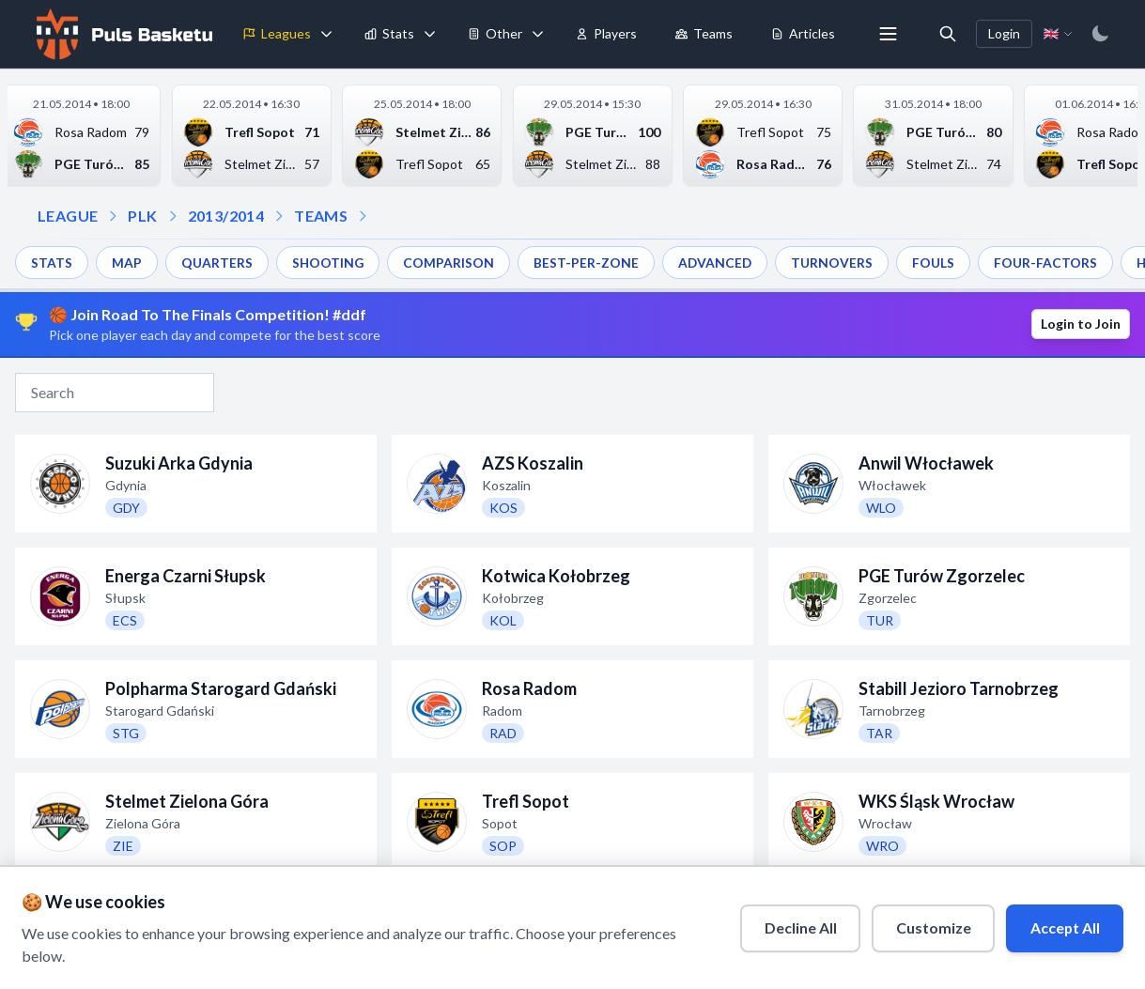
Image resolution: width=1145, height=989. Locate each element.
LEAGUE (68, 215)
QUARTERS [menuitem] (217, 262)
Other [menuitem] (494, 33)
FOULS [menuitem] (937, 262)
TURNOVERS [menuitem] (835, 262)
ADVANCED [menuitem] (717, 262)
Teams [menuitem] (703, 33)
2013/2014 (226, 215)
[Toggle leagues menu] (325, 33)
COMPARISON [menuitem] (450, 262)
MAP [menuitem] (127, 262)
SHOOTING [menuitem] (328, 262)
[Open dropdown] (362, 216)
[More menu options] (887, 34)
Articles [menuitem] (802, 33)
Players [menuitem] (606, 33)
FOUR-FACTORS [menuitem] (1049, 262)
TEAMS (321, 215)
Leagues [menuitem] (276, 33)
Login (1004, 33)
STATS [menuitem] (51, 262)
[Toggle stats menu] (429, 33)
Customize (929, 926)
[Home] (122, 34)
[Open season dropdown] (172, 216)
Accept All (1063, 926)
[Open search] (948, 34)
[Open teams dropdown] (278, 216)
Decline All (796, 926)
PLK (142, 215)
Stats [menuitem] (389, 33)
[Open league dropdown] (112, 216)
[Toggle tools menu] (537, 33)
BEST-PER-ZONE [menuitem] (588, 262)
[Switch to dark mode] (1100, 34)
